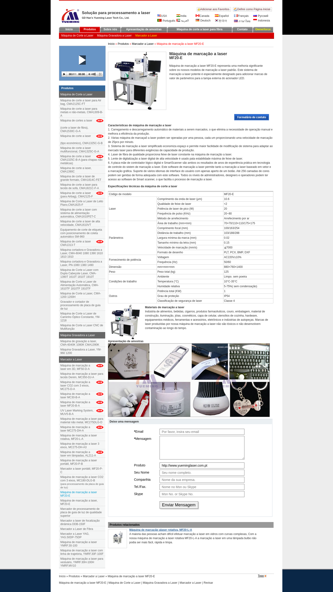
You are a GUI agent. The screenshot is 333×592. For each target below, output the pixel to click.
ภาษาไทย (242, 21)
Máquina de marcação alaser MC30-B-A (75, 395)
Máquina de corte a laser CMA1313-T (75, 243)
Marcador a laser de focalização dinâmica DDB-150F (80, 522)
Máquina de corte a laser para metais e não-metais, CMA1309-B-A (81, 112)
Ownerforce (263, 29)
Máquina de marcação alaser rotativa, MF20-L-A (160, 530)
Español (222, 16)
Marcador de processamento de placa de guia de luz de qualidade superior (81, 512)
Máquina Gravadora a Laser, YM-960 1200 (80, 351)
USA (162, 16)
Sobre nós (110, 29)
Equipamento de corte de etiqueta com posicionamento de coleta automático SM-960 (81, 233)
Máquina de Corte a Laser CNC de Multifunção (81, 327)
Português (166, 20)
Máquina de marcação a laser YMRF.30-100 (78, 544)
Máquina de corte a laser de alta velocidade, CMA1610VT (80, 223)
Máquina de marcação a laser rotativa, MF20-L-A (78, 437)
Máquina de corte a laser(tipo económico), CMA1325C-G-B (82, 139)
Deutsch (203, 20)
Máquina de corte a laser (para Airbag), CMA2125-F (76, 194)
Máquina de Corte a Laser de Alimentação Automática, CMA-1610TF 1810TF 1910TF (79, 285)
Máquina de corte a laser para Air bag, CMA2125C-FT (80, 102)
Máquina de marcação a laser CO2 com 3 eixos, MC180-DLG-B (82, 482)
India (181, 16)
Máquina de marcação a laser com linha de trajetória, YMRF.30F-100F (82, 552)
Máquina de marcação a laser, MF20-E (79, 502)
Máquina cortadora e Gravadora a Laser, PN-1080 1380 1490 (81, 263)
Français (241, 16)
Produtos (90, 29)
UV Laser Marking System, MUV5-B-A (76, 412)
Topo (261, 575)
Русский (260, 16)
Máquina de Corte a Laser (77, 35)
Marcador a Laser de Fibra (76, 529)
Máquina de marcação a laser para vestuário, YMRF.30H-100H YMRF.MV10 (81, 562)
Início (69, 29)
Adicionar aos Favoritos (214, 9)
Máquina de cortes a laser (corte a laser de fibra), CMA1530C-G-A (82, 126)
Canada (202, 16)
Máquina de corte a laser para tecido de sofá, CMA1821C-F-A (79, 186)
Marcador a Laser (146, 35)
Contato (242, 29)
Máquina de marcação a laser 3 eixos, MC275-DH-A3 (79, 445)
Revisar (208, 582)
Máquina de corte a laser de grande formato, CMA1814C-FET (80, 178)
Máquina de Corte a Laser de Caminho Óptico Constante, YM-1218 (80, 317)
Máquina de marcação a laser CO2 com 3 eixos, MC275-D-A (75, 386)
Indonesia (261, 20)
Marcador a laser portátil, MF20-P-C (81, 470)
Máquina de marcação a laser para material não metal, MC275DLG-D (81, 420)
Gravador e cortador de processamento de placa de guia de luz (80, 305)
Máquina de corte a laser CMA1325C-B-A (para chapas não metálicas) (81, 160)
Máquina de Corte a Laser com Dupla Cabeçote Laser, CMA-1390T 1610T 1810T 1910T (79, 273)
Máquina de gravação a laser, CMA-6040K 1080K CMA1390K (79, 343)
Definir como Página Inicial (253, 9)
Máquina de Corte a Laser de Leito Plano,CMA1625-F (81, 203)
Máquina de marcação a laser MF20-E (82, 582)
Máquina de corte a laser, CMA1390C (76, 169)
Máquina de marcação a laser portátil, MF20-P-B (78, 462)
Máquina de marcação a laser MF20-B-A (75, 404)
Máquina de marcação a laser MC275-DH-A (75, 429)
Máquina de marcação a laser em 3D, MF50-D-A (75, 367)
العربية (182, 20)
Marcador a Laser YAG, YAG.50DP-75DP (74, 535)
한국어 (221, 20)
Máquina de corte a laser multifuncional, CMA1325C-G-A (79, 149)
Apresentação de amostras (143, 29)
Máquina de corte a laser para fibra (199, 29)
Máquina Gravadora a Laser (114, 35)
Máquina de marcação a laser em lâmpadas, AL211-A (78, 453)
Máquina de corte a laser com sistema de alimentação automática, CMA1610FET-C (78, 213)
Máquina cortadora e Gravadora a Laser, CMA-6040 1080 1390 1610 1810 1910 (81, 253)
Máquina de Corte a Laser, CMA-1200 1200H (80, 295)
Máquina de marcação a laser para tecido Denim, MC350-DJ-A (81, 375)
